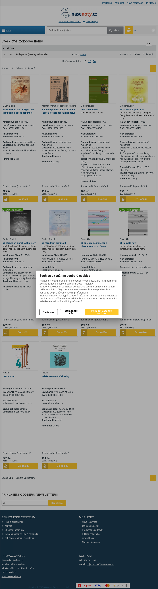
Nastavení (48, 312)
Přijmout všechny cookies (101, 312)
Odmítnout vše (71, 312)
